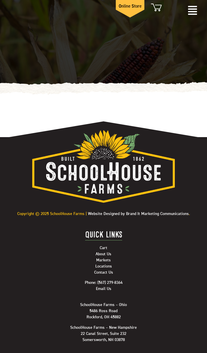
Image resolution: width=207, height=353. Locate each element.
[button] (192, 11)
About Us (103, 254)
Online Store (130, 6)
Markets (103, 260)
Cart (156, 7)
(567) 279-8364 (110, 283)
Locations (103, 266)
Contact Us (103, 272)
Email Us (103, 289)
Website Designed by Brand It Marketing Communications (138, 214)
